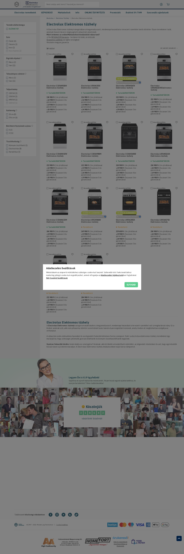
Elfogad (131, 285)
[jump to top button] (179, 538)
